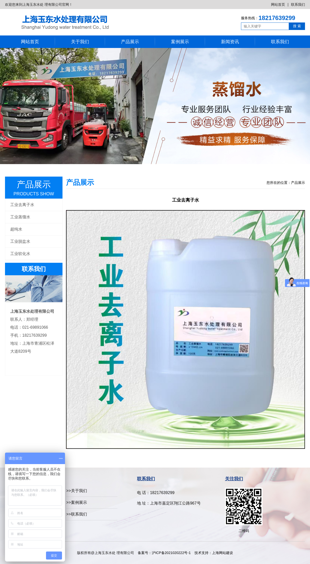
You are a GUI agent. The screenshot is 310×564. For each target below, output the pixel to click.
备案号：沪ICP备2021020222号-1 (164, 553)
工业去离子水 (22, 205)
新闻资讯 (230, 41)
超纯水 (16, 229)
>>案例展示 (76, 502)
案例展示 (180, 41)
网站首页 (278, 4)
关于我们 (80, 41)
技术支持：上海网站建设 (213, 553)
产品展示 (130, 41)
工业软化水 (20, 254)
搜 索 (297, 26)
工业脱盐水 (20, 241)
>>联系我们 (76, 514)
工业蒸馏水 (20, 217)
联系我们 (298, 4)
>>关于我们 (76, 491)
